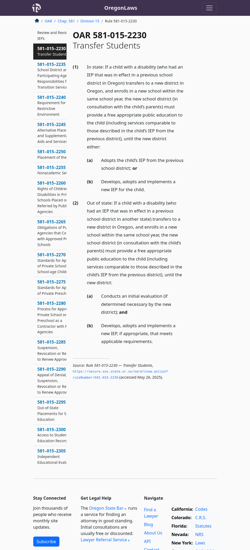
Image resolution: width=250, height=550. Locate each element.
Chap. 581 (66, 20)
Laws (200, 543)
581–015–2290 (56, 380)
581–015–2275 (57, 287)
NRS (199, 534)
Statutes (203, 526)
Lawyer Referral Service (104, 540)
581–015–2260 (57, 197)
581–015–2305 (57, 456)
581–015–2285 (56, 350)
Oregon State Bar (106, 508)
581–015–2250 (57, 154)
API (147, 541)
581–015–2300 (53, 435)
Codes (201, 509)
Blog (148, 524)
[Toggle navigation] (209, 8)
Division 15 (90, 20)
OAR (48, 20)
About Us (153, 533)
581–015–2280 (57, 317)
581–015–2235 (55, 75)
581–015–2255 (56, 170)
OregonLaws (120, 7)
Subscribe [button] (46, 541)
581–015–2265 (57, 233)
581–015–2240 (56, 105)
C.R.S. (200, 517)
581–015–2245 (57, 133)
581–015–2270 (57, 263)
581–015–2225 (57, 32)
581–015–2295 (57, 410)
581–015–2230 (52, 51)
